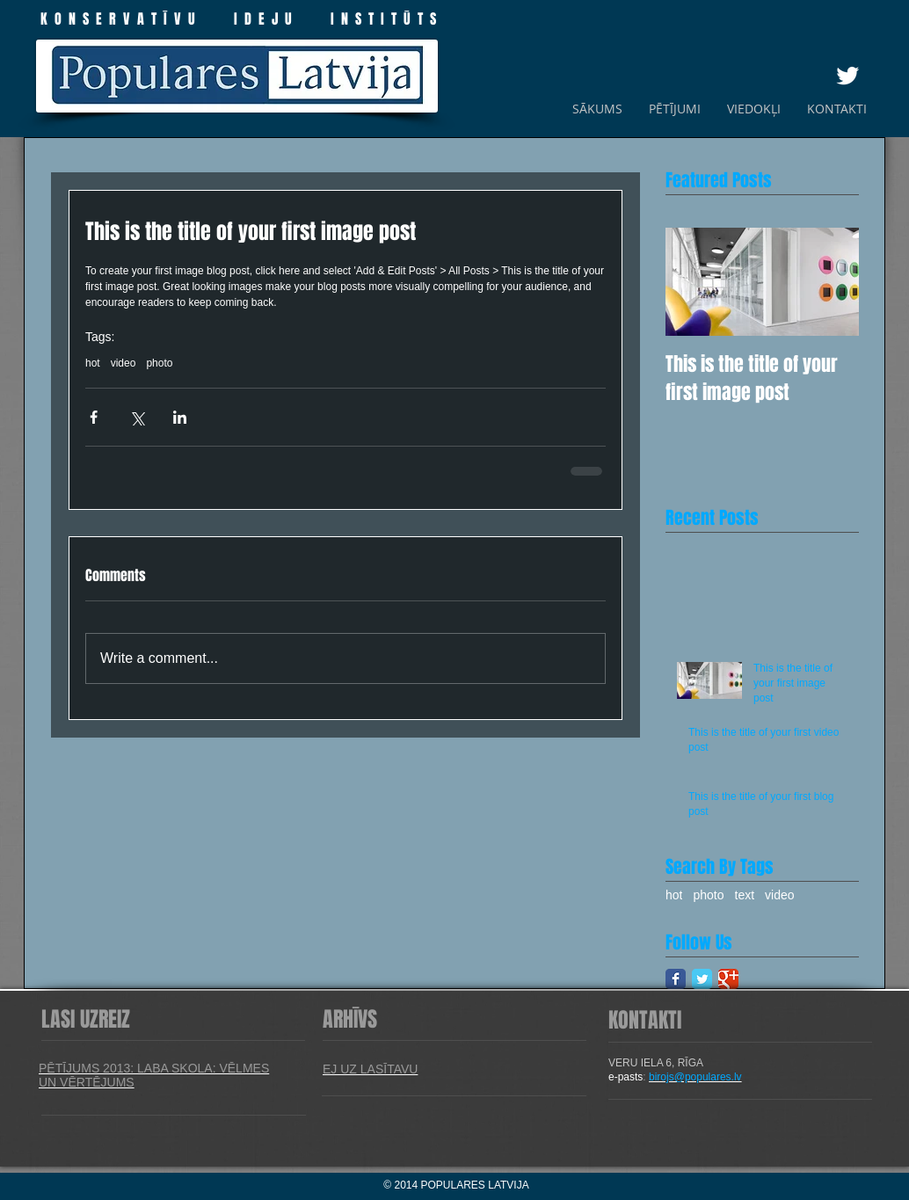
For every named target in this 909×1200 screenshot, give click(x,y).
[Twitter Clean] (847, 75)
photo (159, 363)
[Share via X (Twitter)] (136, 417)
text (745, 895)
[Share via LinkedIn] (179, 417)
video (123, 363)
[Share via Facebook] (93, 417)
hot (92, 363)
